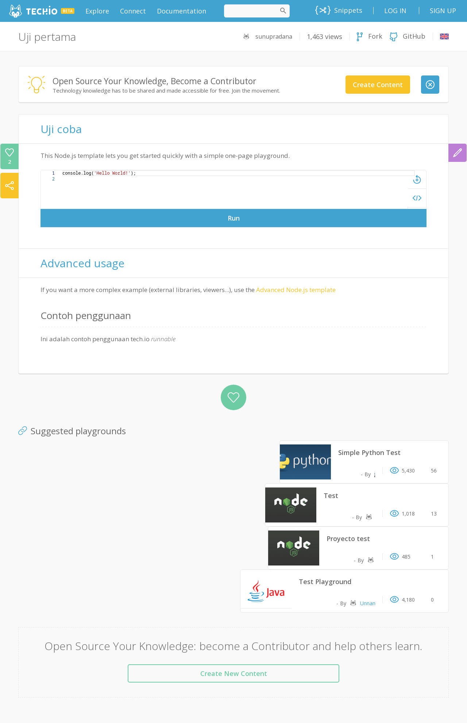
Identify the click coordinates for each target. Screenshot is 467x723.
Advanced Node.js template (296, 289)
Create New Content (233, 673)
